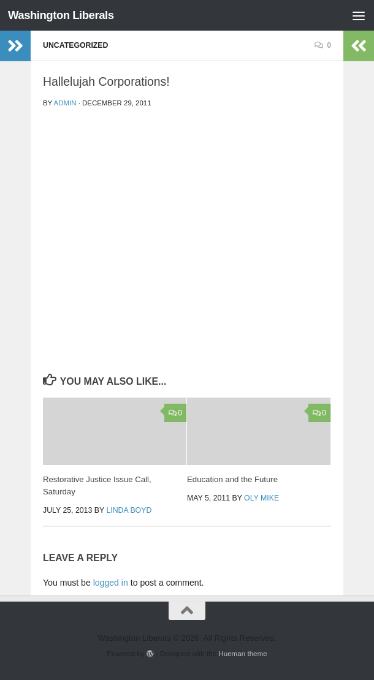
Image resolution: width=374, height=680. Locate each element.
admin (65, 103)
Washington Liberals (61, 15)
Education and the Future (232, 479)
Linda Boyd (128, 510)
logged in (110, 582)
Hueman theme (242, 653)
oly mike (261, 498)
